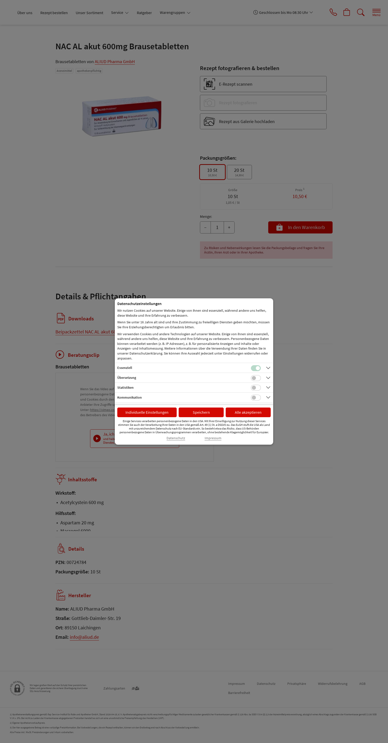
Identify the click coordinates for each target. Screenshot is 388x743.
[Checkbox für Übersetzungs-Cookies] (256, 378)
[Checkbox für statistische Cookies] (256, 388)
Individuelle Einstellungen (147, 412)
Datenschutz (176, 438)
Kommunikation (129, 397)
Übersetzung (126, 377)
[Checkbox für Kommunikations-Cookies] (256, 398)
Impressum (213, 438)
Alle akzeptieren (248, 412)
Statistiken (125, 387)
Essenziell (124, 367)
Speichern (201, 412)
